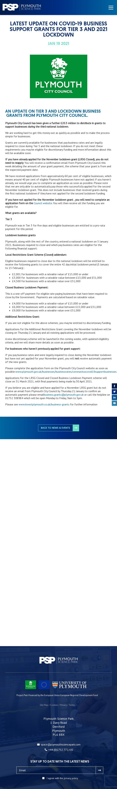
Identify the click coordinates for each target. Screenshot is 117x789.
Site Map (44, 705)
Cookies (54, 705)
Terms (72, 705)
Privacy (63, 705)
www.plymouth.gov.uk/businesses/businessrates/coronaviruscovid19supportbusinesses (65, 371)
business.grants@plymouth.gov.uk (64, 394)
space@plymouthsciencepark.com (60, 744)
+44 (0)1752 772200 (60, 749)
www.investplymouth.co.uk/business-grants (44, 404)
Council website (43, 203)
